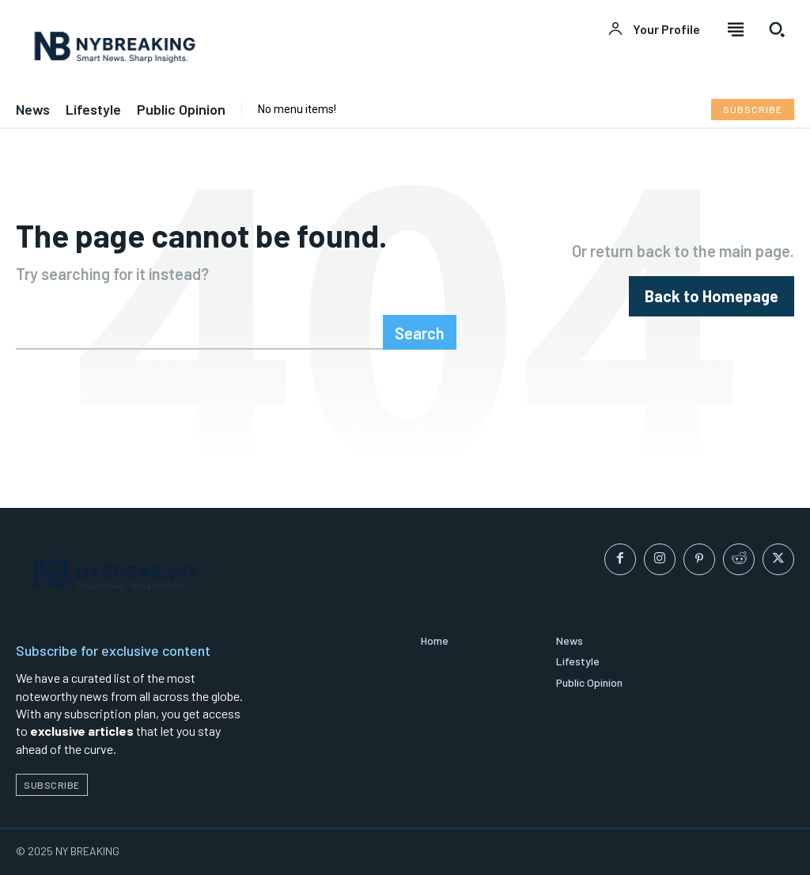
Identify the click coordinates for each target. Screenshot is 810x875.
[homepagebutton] (711, 296)
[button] (776, 29)
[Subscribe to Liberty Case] (752, 109)
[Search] (419, 332)
